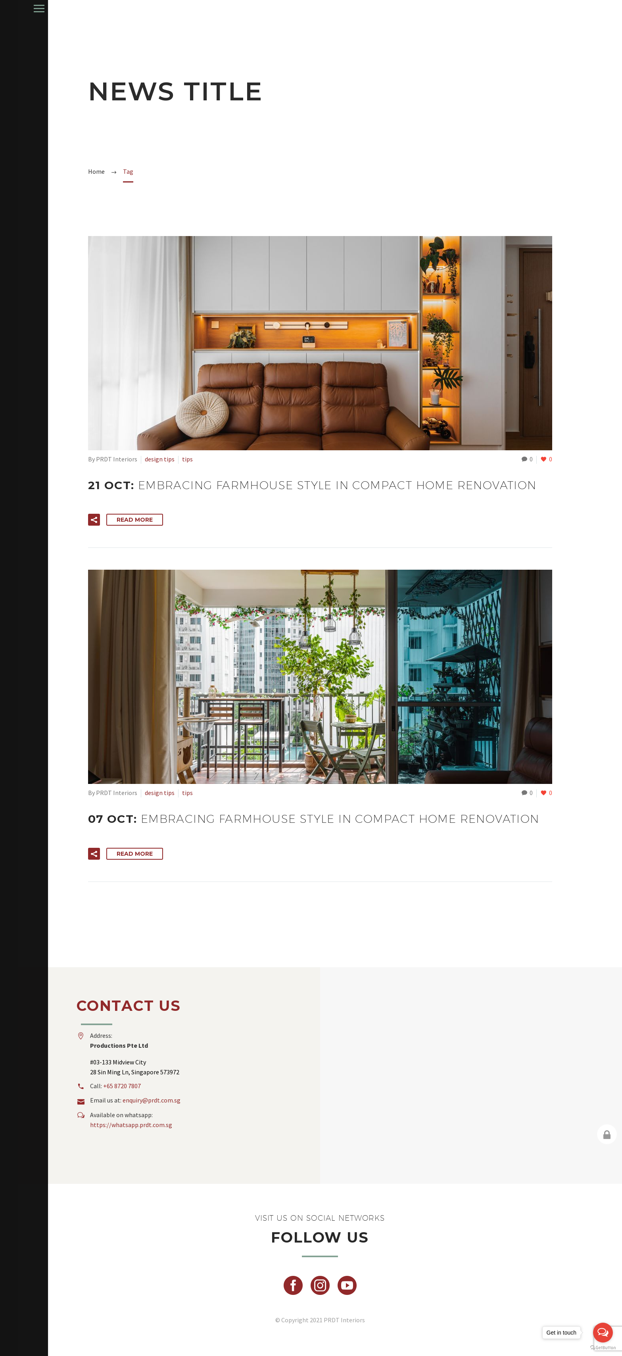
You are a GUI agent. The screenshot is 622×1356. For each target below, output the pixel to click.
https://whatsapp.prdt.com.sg (131, 1125)
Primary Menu (9, 8)
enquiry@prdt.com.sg (151, 1100)
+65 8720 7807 (122, 1086)
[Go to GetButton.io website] (603, 1347)
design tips (160, 459)
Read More (135, 519)
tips (187, 459)
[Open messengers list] (603, 1333)
